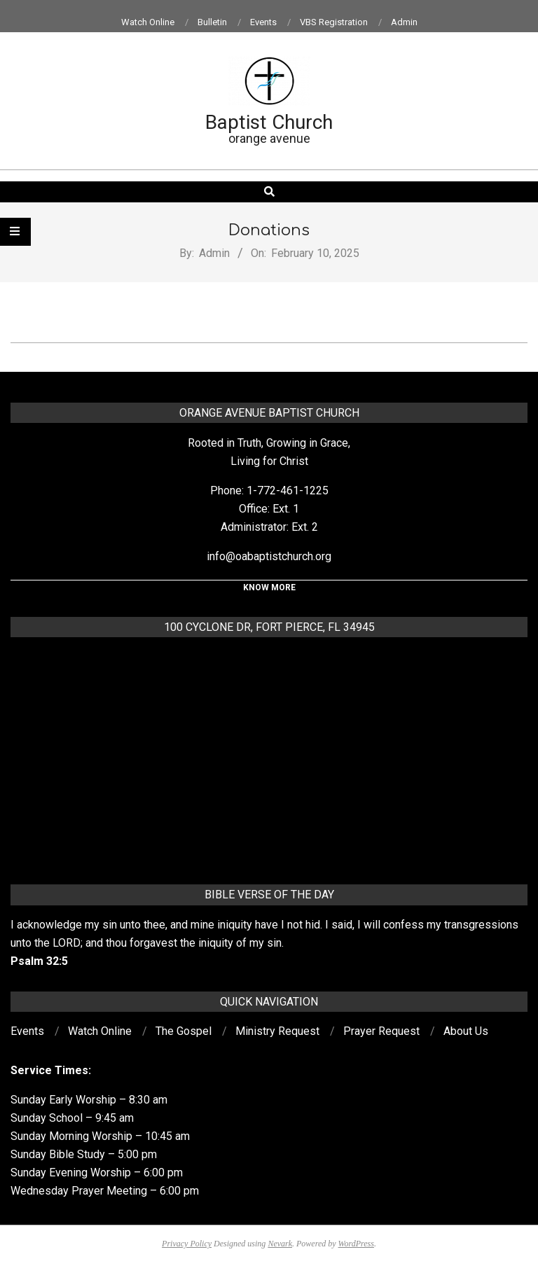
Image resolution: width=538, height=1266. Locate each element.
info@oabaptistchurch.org (269, 556)
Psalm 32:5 (39, 961)
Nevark (280, 1243)
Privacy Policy (187, 1243)
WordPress (356, 1243)
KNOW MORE (269, 587)
